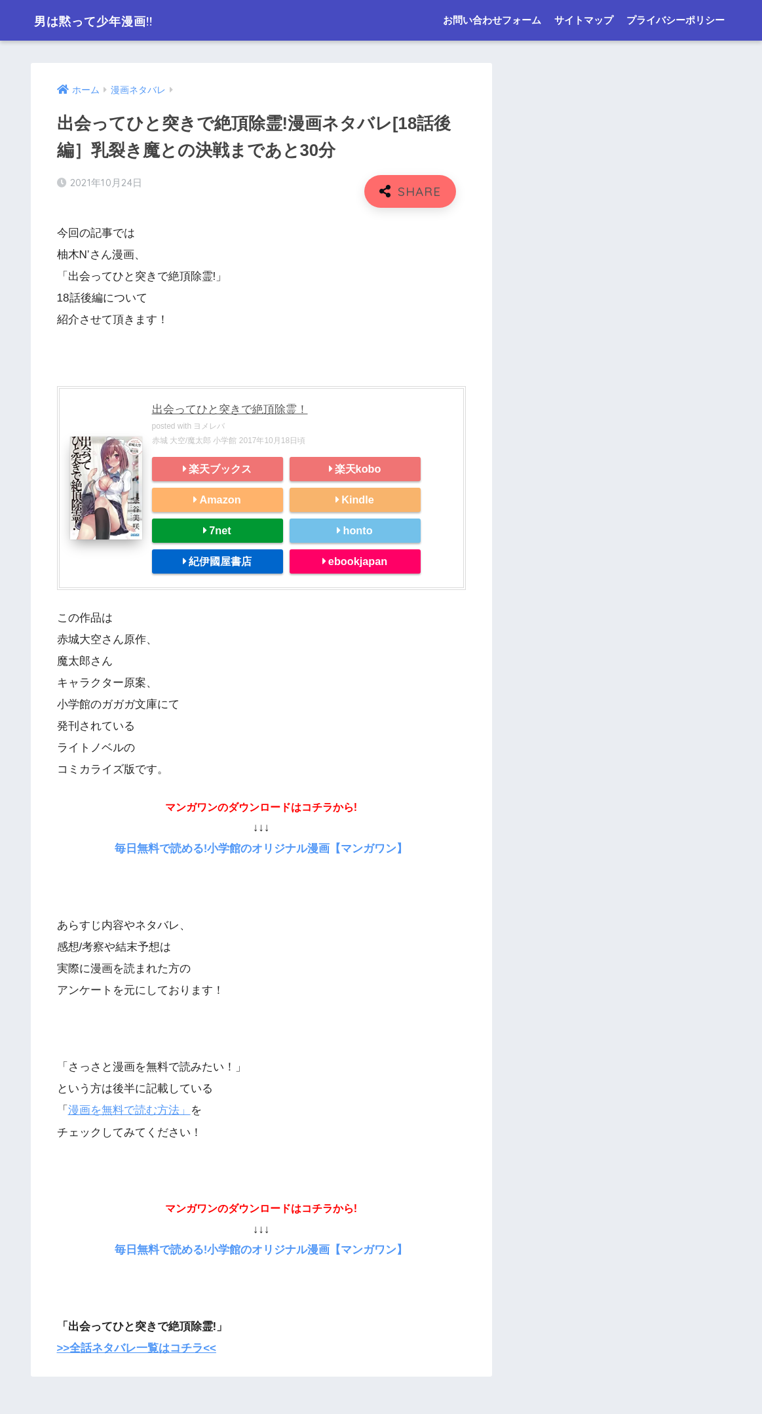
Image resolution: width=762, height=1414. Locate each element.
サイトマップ (583, 20)
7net (220, 530)
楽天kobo (358, 469)
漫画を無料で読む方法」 (129, 1109)
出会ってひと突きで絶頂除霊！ (230, 409)
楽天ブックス (220, 469)
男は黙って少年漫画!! (110, 19)
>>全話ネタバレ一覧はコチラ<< (137, 1347)
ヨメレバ (209, 426)
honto (357, 530)
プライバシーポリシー (675, 20)
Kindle (357, 499)
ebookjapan (357, 561)
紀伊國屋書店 (220, 561)
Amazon (219, 499)
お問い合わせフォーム (492, 20)
